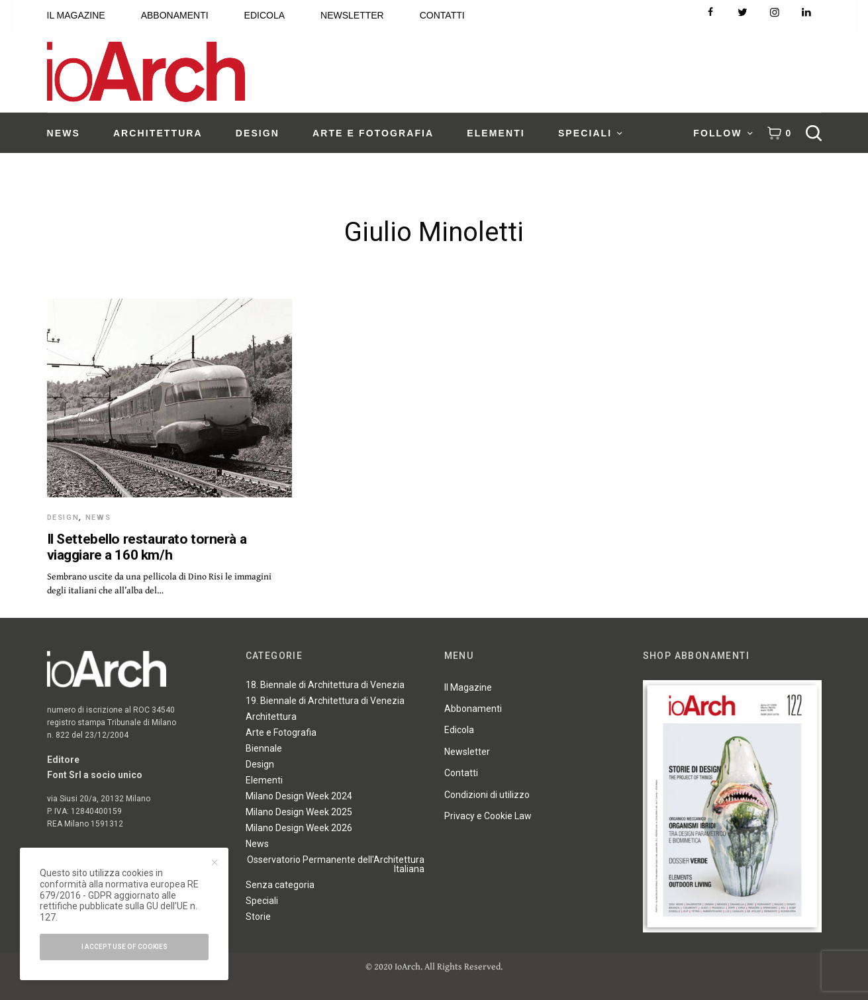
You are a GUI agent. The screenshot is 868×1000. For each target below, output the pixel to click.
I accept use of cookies (124, 946)
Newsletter (467, 751)
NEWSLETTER (352, 15)
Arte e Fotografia (281, 732)
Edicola (459, 730)
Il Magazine (468, 687)
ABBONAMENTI (175, 15)
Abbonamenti (473, 708)
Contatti (461, 773)
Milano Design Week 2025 (299, 812)
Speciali (262, 900)
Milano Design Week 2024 (299, 796)
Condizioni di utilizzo (487, 794)
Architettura (271, 716)
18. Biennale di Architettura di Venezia (325, 684)
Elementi (264, 780)
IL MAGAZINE (76, 15)
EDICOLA (264, 15)
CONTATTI (442, 15)
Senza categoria (280, 884)
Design (63, 517)
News (98, 517)
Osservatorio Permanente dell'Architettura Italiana (335, 864)
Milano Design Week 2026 (299, 827)
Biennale (264, 748)
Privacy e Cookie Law (488, 816)
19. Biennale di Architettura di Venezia (325, 700)
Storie (258, 916)
